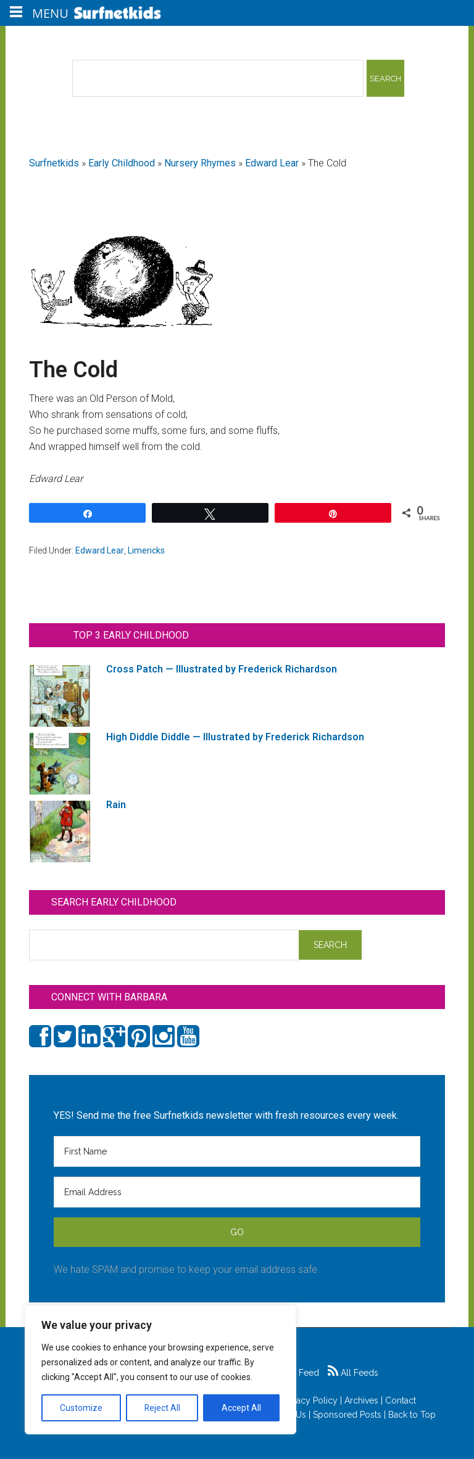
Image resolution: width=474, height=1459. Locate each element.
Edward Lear (272, 163)
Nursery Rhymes (200, 163)
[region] (160, 1369)
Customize (81, 1408)
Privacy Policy (310, 1400)
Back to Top (412, 1415)
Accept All (241, 1408)
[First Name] (237, 1151)
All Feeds (353, 1373)
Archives (361, 1400)
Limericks (146, 550)
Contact (400, 1400)
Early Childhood (121, 163)
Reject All (162, 1408)
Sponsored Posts (347, 1415)
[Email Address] (237, 1192)
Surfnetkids (54, 163)
